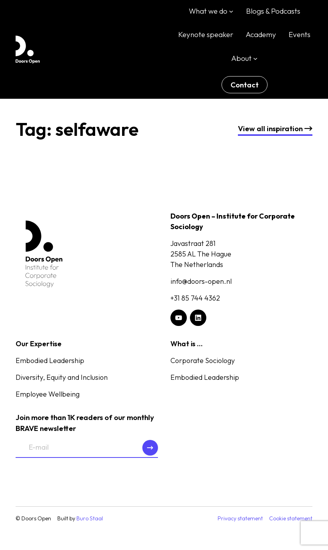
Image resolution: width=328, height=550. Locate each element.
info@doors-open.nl (201, 281)
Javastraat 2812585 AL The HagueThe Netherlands (200, 254)
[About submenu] (255, 58)
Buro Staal (89, 518)
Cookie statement (290, 518)
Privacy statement (240, 518)
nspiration (275, 128)
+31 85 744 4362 (195, 298)
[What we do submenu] (231, 11)
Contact (244, 84)
